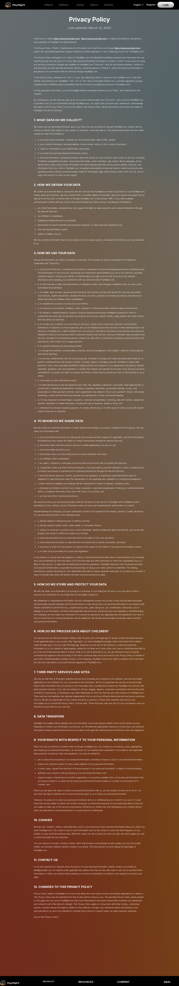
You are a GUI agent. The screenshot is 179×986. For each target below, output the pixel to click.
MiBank (48, 4)
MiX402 (108, 4)
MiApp (80, 4)
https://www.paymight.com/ (67, 38)
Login (165, 4)
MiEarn (94, 4)
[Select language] (139, 5)
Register (151, 4)
